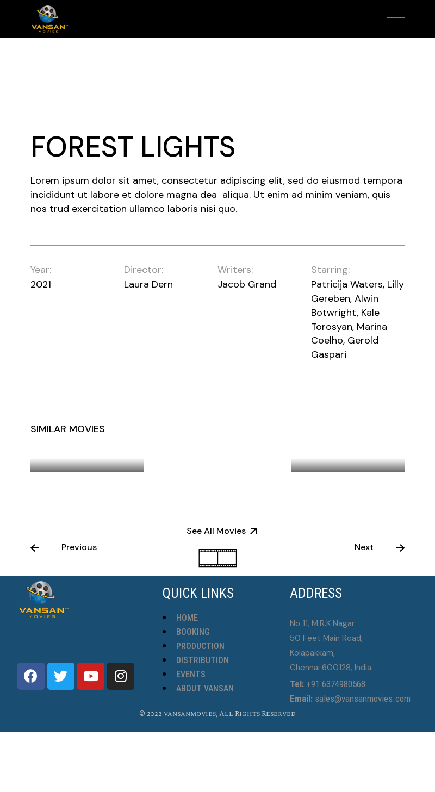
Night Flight (76, 450)
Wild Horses (336, 450)
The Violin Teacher (222, 436)
